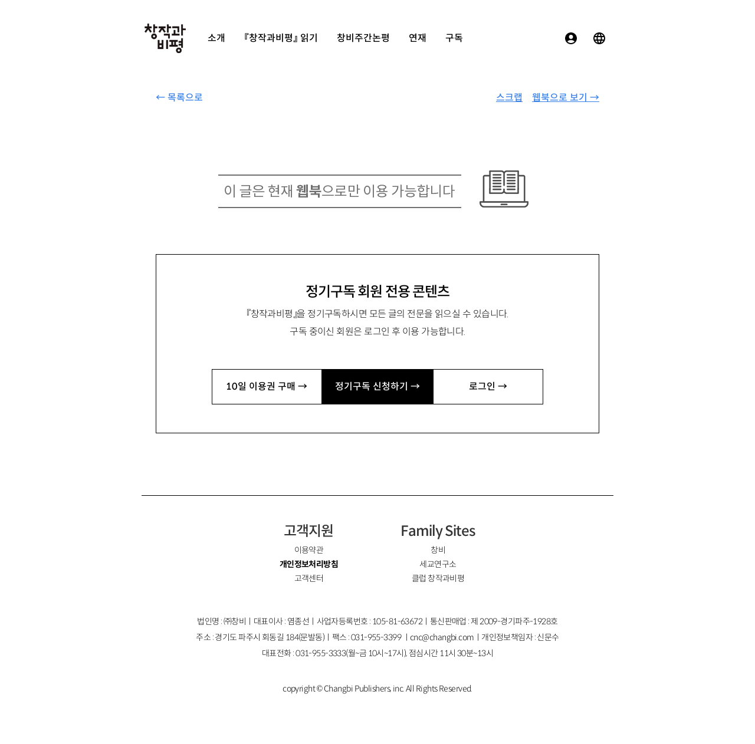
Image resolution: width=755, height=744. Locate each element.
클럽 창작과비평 (438, 578)
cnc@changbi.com (442, 637)
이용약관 (309, 550)
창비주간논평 (363, 38)
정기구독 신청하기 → (377, 386)
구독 (454, 38)
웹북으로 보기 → (565, 97)
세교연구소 (437, 564)
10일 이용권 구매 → (266, 386)
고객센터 (309, 578)
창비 (438, 550)
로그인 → (488, 386)
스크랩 (509, 97)
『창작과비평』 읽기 (281, 38)
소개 (216, 38)
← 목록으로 (179, 97)
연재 (417, 38)
